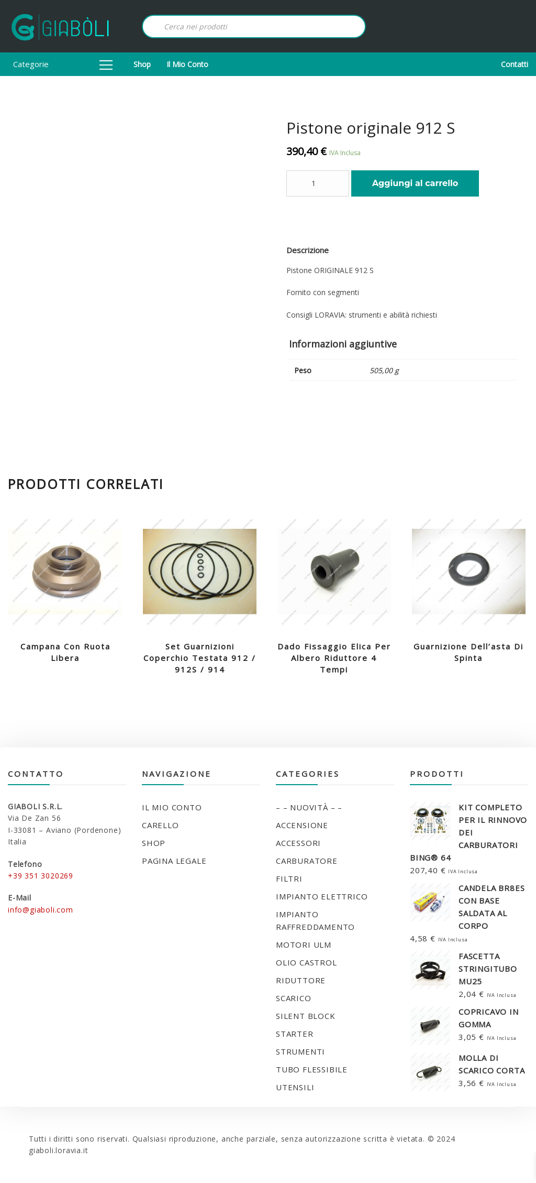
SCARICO (293, 998)
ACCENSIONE (302, 825)
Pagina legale (174, 860)
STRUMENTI (300, 1051)
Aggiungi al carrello (415, 183)
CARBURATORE (307, 860)
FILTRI (289, 878)
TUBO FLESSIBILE (312, 1069)
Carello (160, 825)
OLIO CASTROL (306, 962)
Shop (142, 64)
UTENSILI (295, 1087)
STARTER (295, 1033)
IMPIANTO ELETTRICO (321, 896)
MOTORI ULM (303, 944)
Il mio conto (187, 64)
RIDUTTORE (301, 980)
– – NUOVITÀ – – (309, 807)
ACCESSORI (298, 843)
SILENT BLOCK (306, 1016)
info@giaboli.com (40, 910)
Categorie (63, 64)
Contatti (514, 64)
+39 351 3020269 (40, 876)
